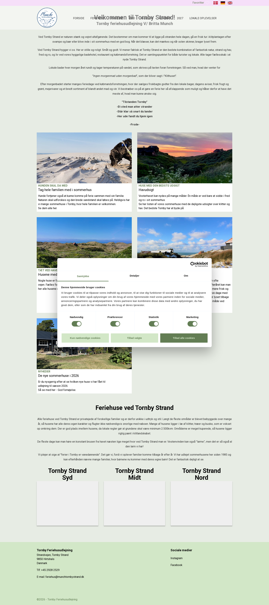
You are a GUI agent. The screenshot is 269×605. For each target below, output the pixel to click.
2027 (180, 18)
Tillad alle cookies (184, 337)
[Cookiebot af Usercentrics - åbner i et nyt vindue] (193, 264)
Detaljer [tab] (134, 275)
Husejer (147, 18)
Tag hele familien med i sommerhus (65, 190)
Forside (78, 18)
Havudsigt (146, 190)
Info (132, 18)
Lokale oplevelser (203, 18)
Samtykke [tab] (83, 276)
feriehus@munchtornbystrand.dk (64, 576)
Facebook (176, 565)
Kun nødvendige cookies (85, 337)
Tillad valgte (134, 337)
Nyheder (117, 18)
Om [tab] (186, 275)
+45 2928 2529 (50, 570)
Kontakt (165, 18)
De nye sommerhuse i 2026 (58, 376)
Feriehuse (97, 18)
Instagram (177, 558)
